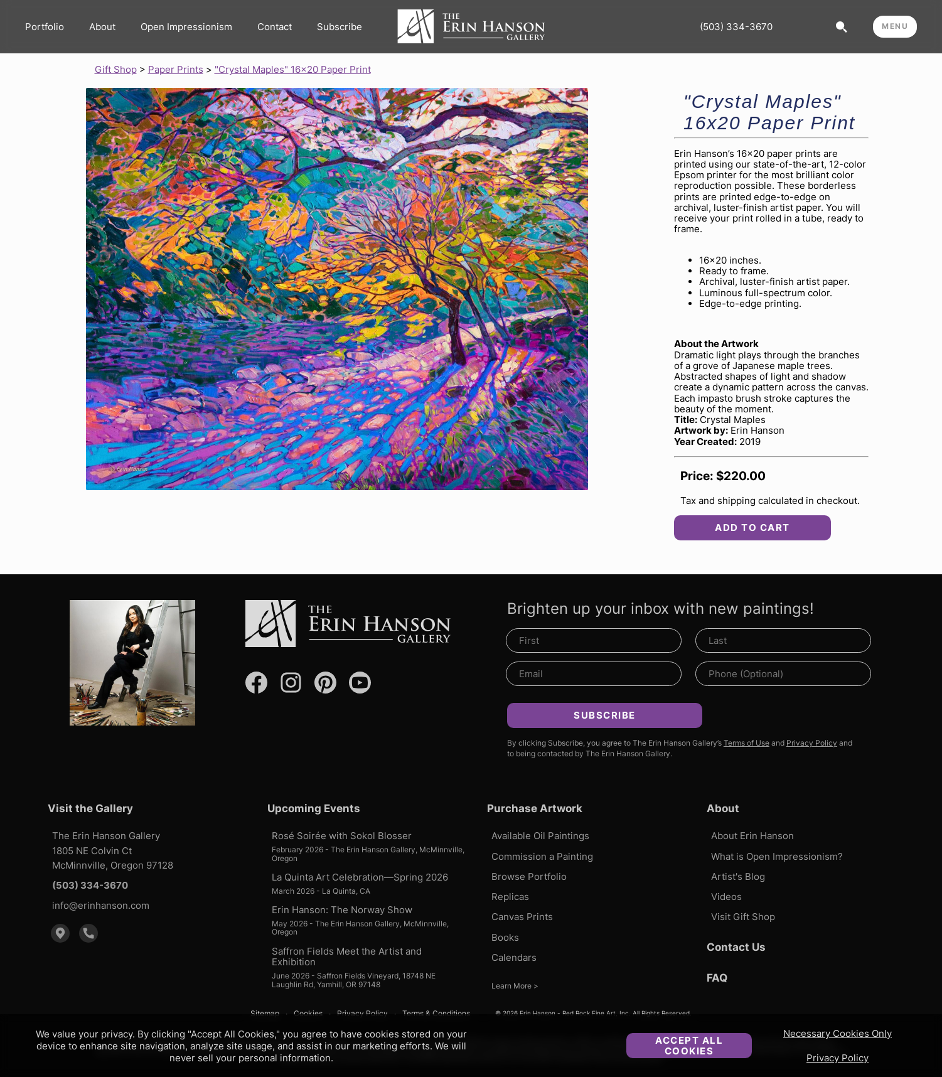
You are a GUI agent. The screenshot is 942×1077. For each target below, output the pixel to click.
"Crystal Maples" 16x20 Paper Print (293, 69)
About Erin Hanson (752, 836)
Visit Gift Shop (743, 917)
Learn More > (514, 985)
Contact (274, 26)
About (102, 26)
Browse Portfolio (529, 876)
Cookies (308, 1013)
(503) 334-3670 (736, 26)
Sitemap (264, 1013)
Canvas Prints (522, 917)
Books (505, 937)
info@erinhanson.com (100, 905)
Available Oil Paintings (540, 836)
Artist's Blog (738, 876)
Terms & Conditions (436, 1013)
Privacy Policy (837, 1058)
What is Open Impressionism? (777, 856)
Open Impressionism (186, 26)
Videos (726, 897)
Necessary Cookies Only (837, 1033)
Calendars (514, 957)
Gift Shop (116, 69)
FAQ (717, 978)
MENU (895, 26)
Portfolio (44, 26)
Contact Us (736, 947)
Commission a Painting (542, 856)
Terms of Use (746, 742)
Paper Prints (175, 69)
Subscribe (339, 26)
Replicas (510, 897)
